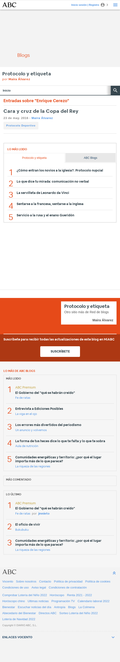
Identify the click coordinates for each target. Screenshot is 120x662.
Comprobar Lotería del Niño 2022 (24, 595)
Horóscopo (57, 595)
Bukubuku (22, 529)
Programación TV (63, 601)
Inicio (7, 90)
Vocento (7, 581)
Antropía (59, 607)
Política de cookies (97, 581)
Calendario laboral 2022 (94, 601)
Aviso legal (38, 587)
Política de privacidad (68, 581)
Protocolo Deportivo (21, 125)
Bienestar (8, 607)
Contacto (45, 581)
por (16, 79)
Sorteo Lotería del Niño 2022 (78, 613)
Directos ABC (47, 613)
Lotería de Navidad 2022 (18, 619)
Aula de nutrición (26, 446)
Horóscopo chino (13, 601)
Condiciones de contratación (68, 587)
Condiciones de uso (15, 587)
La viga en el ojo (26, 414)
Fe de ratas (22, 397)
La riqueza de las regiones (32, 466)
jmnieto (43, 513)
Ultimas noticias (38, 601)
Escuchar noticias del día (34, 607)
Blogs (72, 607)
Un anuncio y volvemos (31, 430)
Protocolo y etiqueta (26, 74)
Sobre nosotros (26, 581)
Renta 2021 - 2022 (79, 595)
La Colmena (86, 607)
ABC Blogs (90, 157)
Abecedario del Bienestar (19, 613)
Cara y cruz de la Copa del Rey (41, 111)
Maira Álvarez (42, 118)
